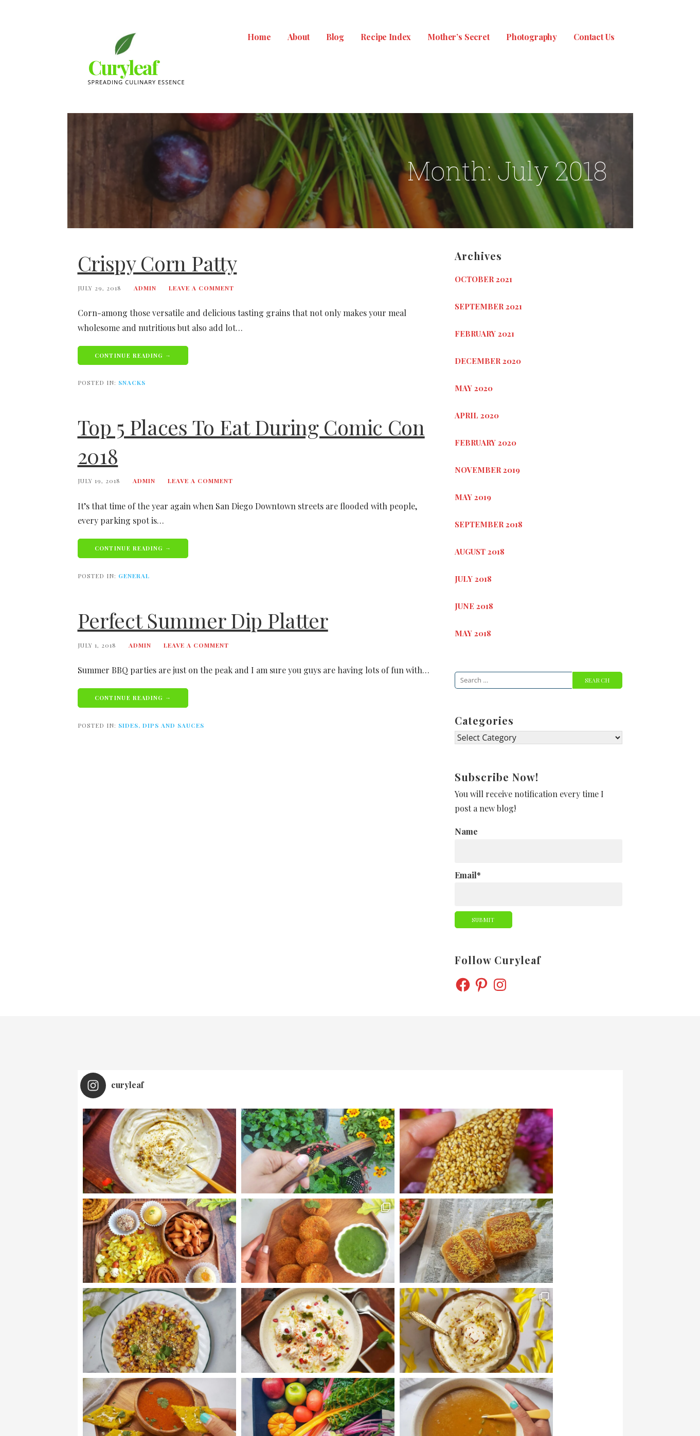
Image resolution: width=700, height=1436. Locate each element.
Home (259, 36)
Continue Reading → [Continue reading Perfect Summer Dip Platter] (133, 698)
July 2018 (473, 579)
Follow (351, 1299)
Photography (531, 36)
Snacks (132, 382)
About (299, 36)
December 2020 (488, 361)
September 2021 (488, 306)
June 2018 (474, 606)
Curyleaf (122, 67)
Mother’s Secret (458, 36)
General (134, 576)
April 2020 (477, 415)
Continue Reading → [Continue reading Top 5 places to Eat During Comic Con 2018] (133, 548)
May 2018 (473, 633)
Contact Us (593, 36)
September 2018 (489, 524)
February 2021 (484, 333)
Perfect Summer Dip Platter (203, 620)
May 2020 (474, 388)
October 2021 (483, 279)
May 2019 (473, 497)
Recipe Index (386, 36)
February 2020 (485, 442)
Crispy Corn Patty (157, 263)
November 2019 (487, 470)
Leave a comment (201, 288)
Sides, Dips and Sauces (161, 725)
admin (145, 288)
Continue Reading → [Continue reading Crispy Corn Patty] (133, 355)
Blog (335, 36)
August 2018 (480, 551)
